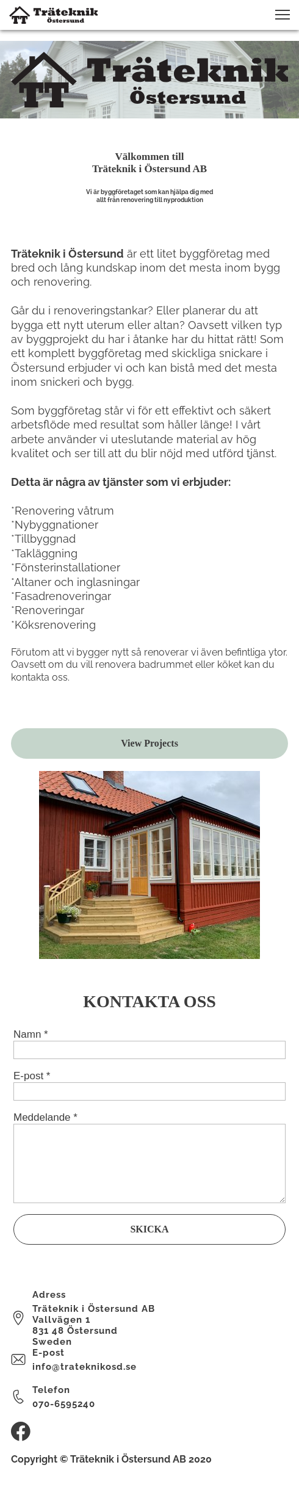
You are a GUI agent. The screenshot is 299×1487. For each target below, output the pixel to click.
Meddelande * (45, 1117)
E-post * (31, 1076)
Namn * (30, 1034)
